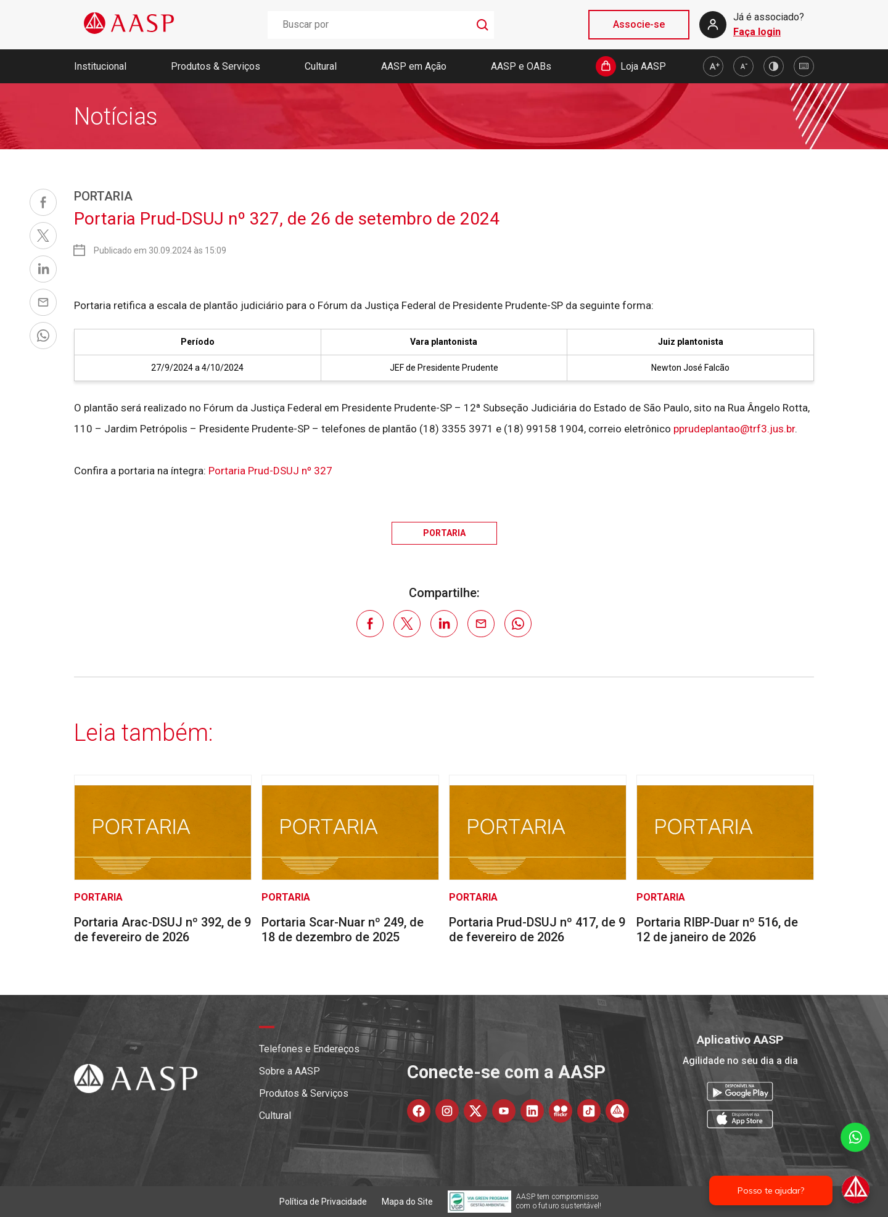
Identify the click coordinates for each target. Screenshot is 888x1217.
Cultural (321, 66)
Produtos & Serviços (215, 66)
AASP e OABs (521, 66)
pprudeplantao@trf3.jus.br (734, 429)
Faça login (757, 32)
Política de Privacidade (323, 1202)
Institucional (100, 66)
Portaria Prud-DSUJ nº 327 (270, 470)
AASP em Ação (413, 66)
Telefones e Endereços (309, 1049)
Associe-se (639, 24)
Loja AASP (643, 66)
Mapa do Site (407, 1202)
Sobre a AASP (289, 1071)
